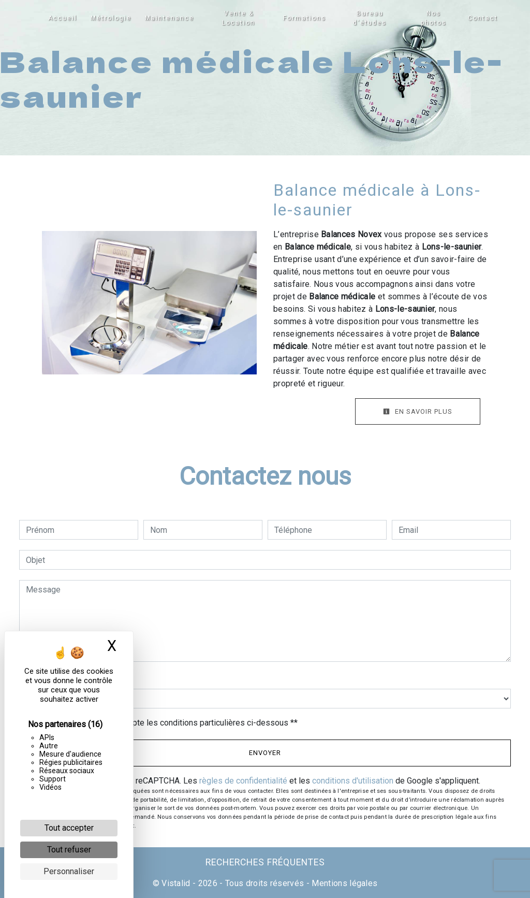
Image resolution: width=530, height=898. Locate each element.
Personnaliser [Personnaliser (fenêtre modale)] (68, 871)
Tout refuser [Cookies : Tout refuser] (69, 849)
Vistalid (175, 883)
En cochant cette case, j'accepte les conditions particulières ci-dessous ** (164, 723)
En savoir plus (417, 411)
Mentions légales (343, 883)
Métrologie (111, 18)
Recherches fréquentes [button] (265, 862)
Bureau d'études (370, 18)
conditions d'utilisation (352, 781)
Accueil (63, 18)
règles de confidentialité (243, 781)
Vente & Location (239, 18)
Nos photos (434, 18)
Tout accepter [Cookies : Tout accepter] (69, 828)
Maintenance (170, 18)
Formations (305, 18)
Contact (482, 18)
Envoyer (265, 753)
